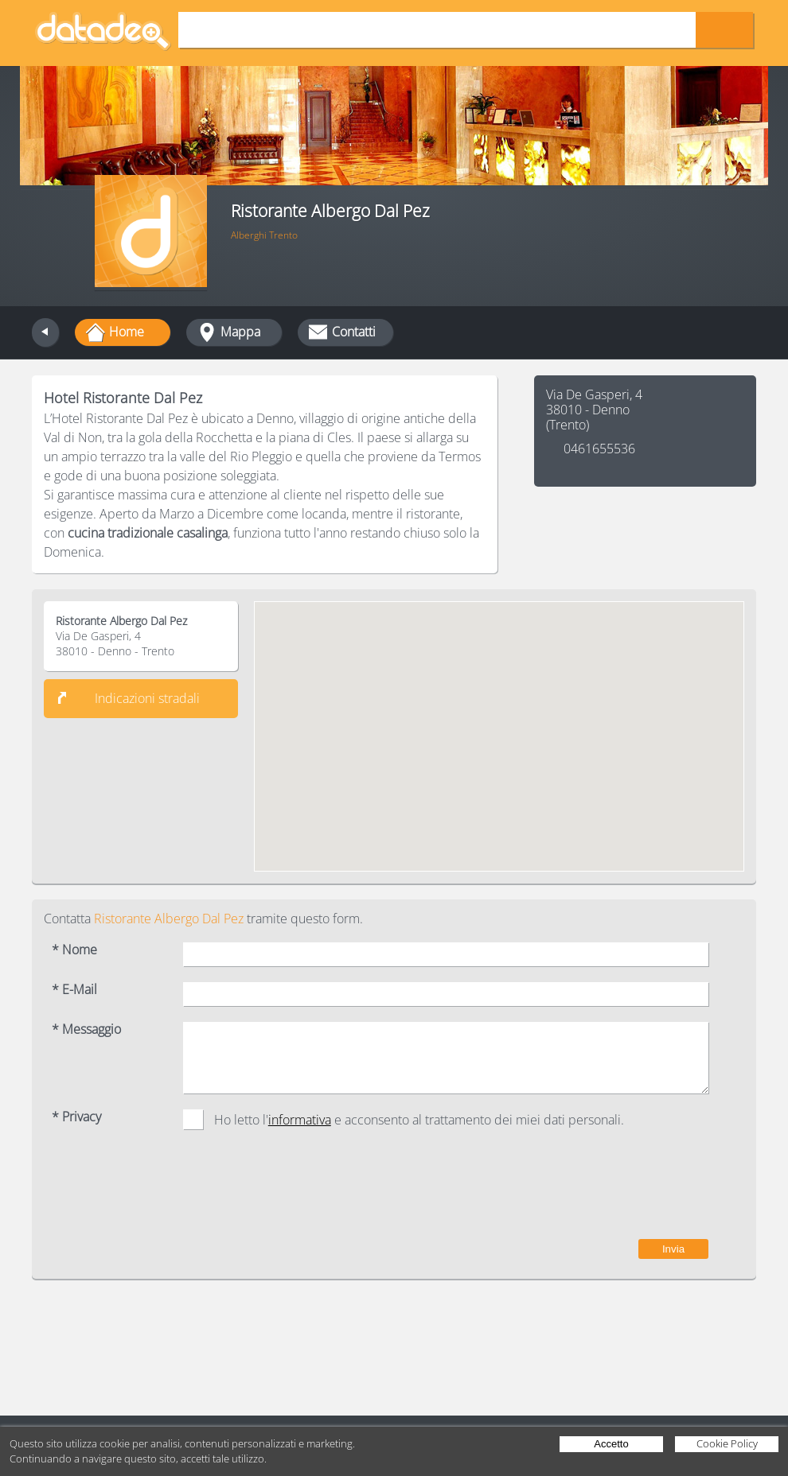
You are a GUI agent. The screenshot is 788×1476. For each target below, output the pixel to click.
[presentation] (587, 1192)
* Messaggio (86, 1029)
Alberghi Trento (264, 235)
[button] (499, 721)
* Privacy (76, 1116)
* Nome (74, 949)
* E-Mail (74, 989)
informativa (299, 1119)
